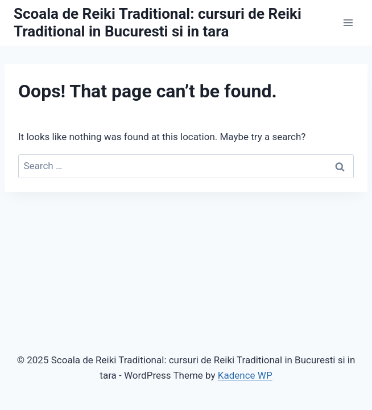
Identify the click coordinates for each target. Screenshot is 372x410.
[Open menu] (347, 22)
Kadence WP (245, 375)
